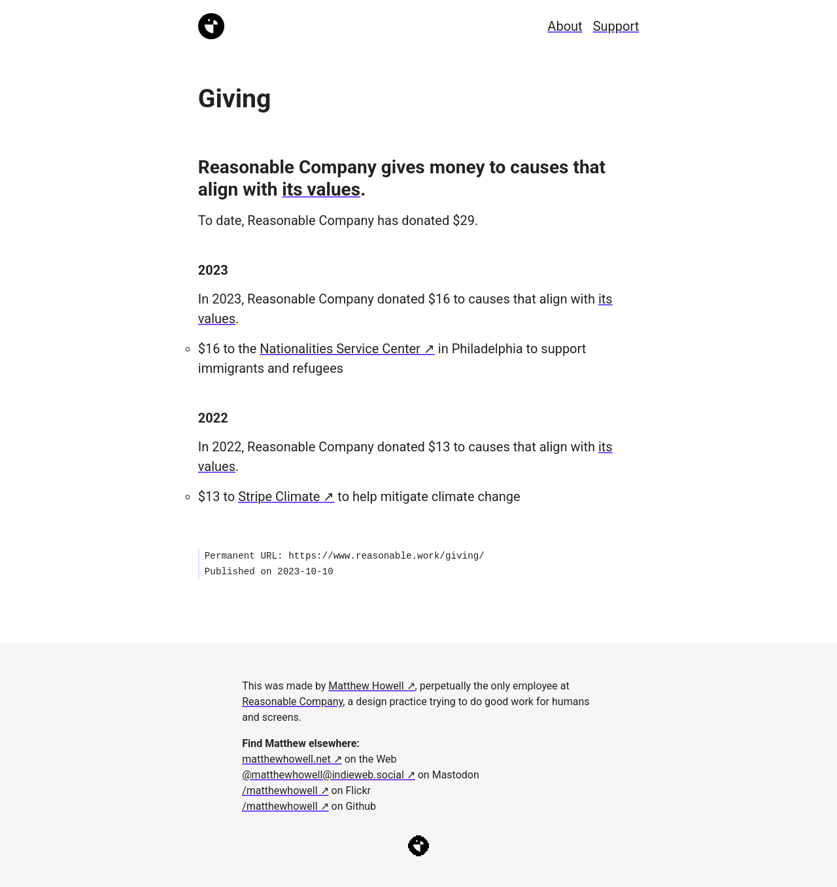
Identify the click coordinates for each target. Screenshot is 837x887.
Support (616, 26)
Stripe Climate (279, 496)
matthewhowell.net (286, 759)
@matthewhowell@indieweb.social (323, 775)
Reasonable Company (292, 701)
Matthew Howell (365, 686)
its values (321, 189)
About (564, 26)
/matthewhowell (279, 790)
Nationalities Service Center (340, 349)
